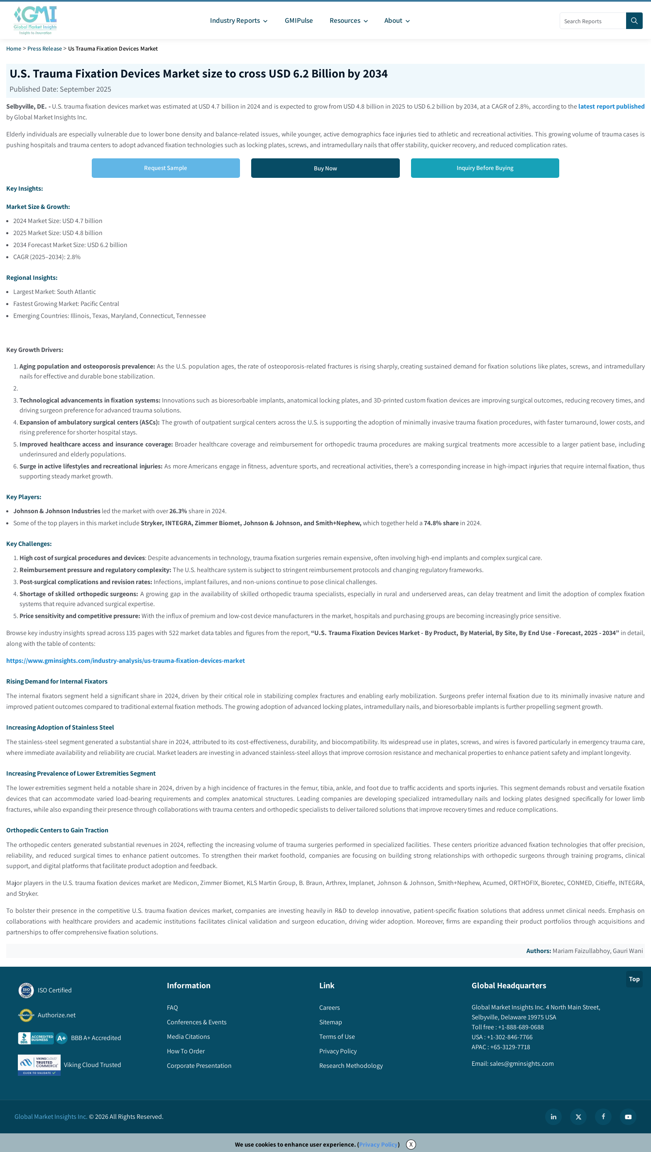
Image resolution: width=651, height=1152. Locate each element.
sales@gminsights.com (521, 1064)
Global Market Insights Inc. (51, 1116)
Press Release (44, 48)
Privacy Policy (378, 1144)
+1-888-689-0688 (520, 1027)
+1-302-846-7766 (509, 1037)
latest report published (612, 106)
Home (14, 48)
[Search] (634, 20)
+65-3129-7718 (509, 1047)
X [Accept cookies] (411, 1144)
